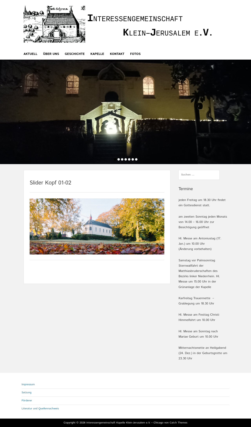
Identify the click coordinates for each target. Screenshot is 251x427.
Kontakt (117, 54)
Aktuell (30, 54)
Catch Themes (178, 423)
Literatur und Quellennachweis (40, 409)
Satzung (26, 392)
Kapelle (97, 54)
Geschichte (75, 54)
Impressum (28, 384)
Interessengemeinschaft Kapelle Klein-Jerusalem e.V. (118, 423)
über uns (51, 54)
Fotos (135, 54)
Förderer (27, 400)
